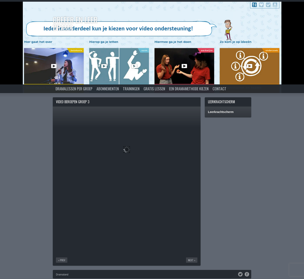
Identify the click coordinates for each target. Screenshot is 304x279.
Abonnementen (107, 88)
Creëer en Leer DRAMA (75, 23)
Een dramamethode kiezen (189, 88)
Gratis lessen (154, 88)
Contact (219, 88)
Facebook (247, 274)
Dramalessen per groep (74, 88)
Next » (191, 260)
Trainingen (131, 88)
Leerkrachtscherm (221, 101)
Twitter (240, 274)
